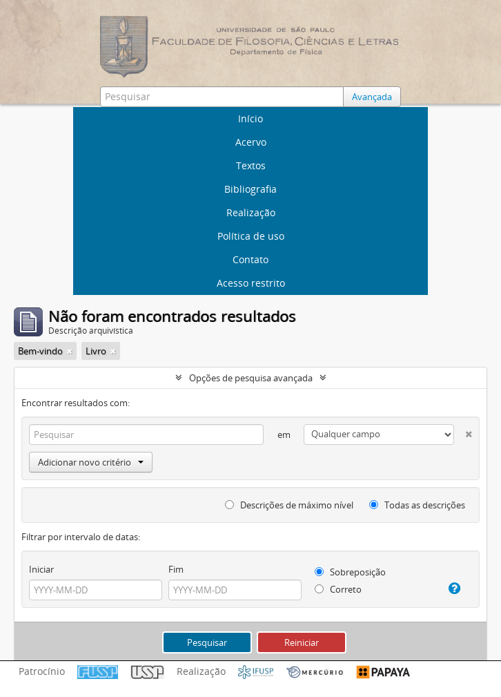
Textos (251, 165)
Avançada (372, 96)
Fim (176, 569)
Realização (250, 212)
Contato (250, 259)
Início (250, 118)
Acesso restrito (251, 282)
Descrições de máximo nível (289, 505)
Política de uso (250, 235)
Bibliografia (250, 188)
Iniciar (41, 569)
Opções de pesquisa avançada (251, 378)
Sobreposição (350, 572)
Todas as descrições (417, 505)
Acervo (250, 142)
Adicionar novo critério (91, 462)
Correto (338, 589)
